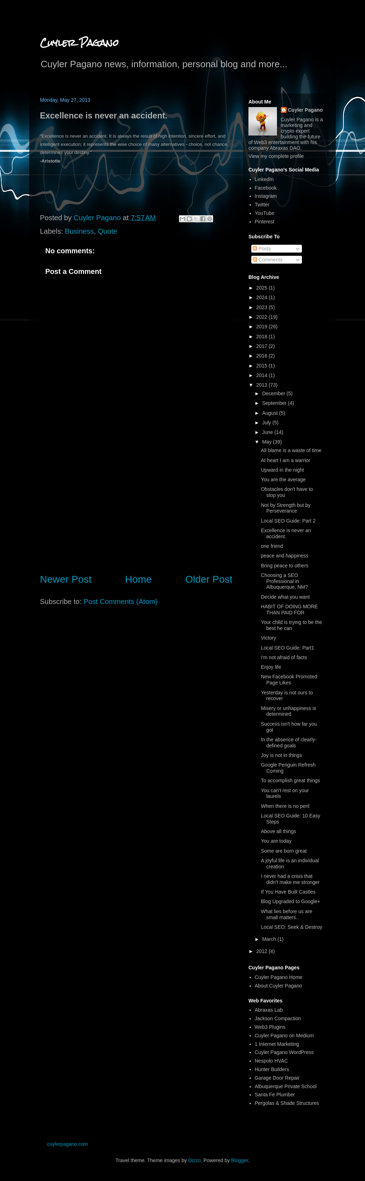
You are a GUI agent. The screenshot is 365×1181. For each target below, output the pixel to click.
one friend (272, 546)
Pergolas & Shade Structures (287, 1103)
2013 (262, 385)
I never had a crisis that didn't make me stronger (290, 879)
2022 (262, 317)
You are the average (283, 479)
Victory (268, 638)
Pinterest (264, 221)
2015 (262, 366)
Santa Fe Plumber (275, 1094)
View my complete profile (276, 156)
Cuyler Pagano (79, 43)
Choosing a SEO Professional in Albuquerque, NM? (284, 581)
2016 (262, 356)
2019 (262, 326)
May (267, 442)
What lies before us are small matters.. (286, 914)
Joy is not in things (281, 755)
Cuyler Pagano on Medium (284, 1035)
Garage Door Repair (277, 1078)
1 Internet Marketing (277, 1044)
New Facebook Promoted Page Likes (289, 679)
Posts (262, 248)
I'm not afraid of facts (284, 657)
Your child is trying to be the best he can (291, 625)
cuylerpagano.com (67, 1144)
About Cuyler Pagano (278, 986)
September (275, 403)
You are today (276, 841)
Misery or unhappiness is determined (288, 711)
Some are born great (284, 851)
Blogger (239, 1160)
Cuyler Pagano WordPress (284, 1052)
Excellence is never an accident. (286, 533)
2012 (262, 951)
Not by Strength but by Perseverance (285, 508)
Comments (268, 260)
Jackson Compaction (278, 1018)
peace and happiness (284, 555)
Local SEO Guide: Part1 (287, 648)
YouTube (264, 213)
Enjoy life (271, 667)
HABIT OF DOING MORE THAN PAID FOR (289, 609)
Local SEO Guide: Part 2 (288, 521)
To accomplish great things (290, 780)
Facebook (266, 188)
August (270, 413)
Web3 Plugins (270, 1027)
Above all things (278, 831)
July (267, 422)
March (269, 939)
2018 (262, 336)
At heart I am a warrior (285, 460)
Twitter (262, 204)
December (274, 393)
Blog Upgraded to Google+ (290, 901)
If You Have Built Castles (288, 892)
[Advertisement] (136, 508)
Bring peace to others (284, 565)
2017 (262, 346)
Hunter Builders (272, 1069)
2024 (262, 297)
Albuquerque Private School (286, 1086)
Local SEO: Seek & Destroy (291, 927)
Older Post (208, 579)
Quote (107, 231)
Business (79, 231)
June (268, 432)
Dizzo (194, 1160)
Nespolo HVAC (271, 1061)
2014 (262, 375)
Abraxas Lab (269, 1010)
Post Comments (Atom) (120, 601)
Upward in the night (282, 470)
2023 (262, 307)
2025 (262, 288)
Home (138, 579)
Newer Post (66, 579)
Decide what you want (285, 597)
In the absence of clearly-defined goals (289, 742)
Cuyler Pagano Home (279, 977)
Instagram (266, 196)
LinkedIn (264, 179)
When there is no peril (285, 806)
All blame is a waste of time (291, 450)
